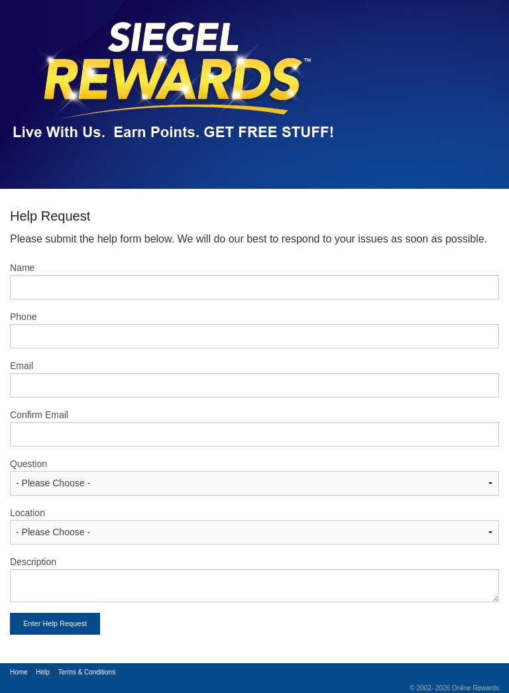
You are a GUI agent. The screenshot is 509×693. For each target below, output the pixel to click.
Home (19, 672)
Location (27, 512)
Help (43, 672)
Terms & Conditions (86, 672)
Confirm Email (39, 414)
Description (33, 562)
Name (22, 267)
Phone (23, 316)
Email (21, 365)
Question (28, 463)
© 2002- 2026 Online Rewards (454, 688)
